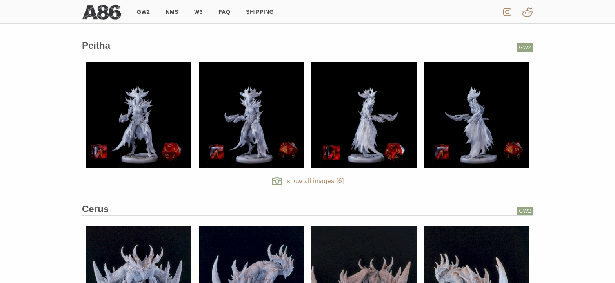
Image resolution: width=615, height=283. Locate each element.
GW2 (143, 12)
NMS (172, 12)
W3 (198, 12)
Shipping (260, 12)
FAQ (224, 12)
